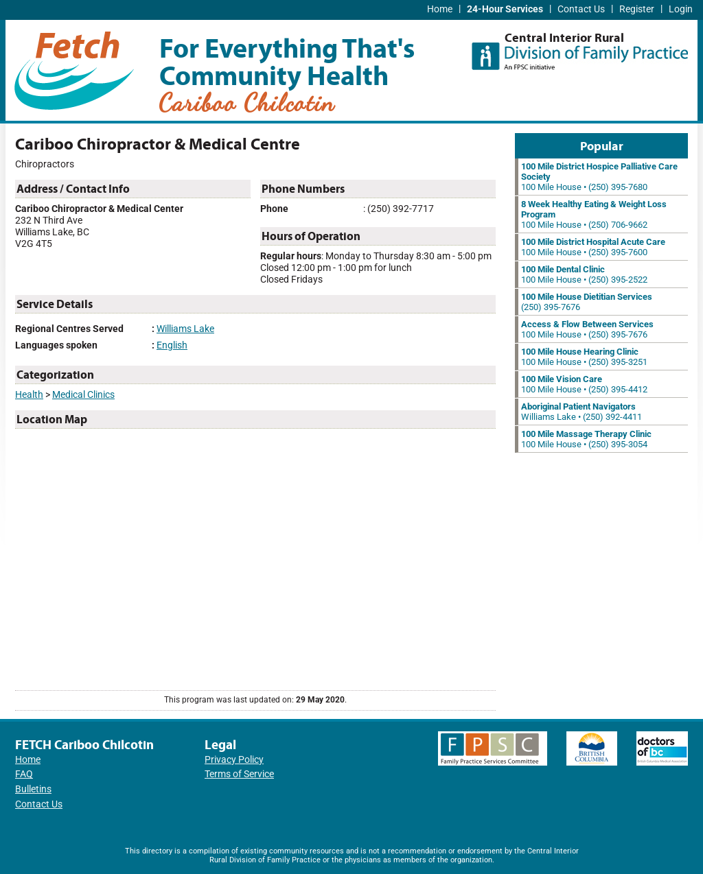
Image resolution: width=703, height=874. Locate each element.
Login (681, 9)
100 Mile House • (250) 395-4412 (584, 384)
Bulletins (33, 789)
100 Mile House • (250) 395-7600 (593, 247)
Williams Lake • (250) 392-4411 (581, 411)
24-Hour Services (505, 9)
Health (29, 395)
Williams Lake (185, 329)
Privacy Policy (234, 760)
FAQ (24, 774)
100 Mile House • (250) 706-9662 (594, 214)
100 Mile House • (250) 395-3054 (586, 439)
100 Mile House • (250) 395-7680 (599, 176)
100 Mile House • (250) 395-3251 (584, 356)
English (172, 345)
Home (439, 9)
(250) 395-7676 (586, 302)
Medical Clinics (83, 395)
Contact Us (581, 9)
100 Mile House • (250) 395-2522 (584, 274)
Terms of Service (239, 774)
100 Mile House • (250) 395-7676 (587, 329)
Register (636, 9)
